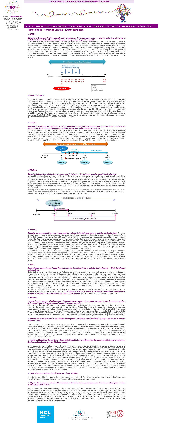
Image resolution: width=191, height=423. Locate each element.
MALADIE (39, 26)
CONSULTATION (75, 26)
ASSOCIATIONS (144, 26)
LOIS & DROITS (113, 26)
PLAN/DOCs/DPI (128, 26)
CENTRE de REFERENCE (56, 26)
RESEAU (87, 26)
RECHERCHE (99, 26)
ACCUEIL (29, 26)
